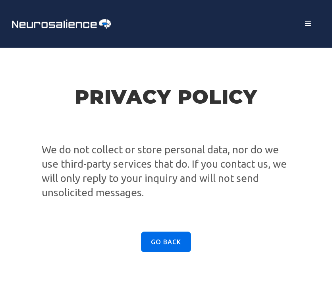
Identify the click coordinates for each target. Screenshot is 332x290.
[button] (308, 24)
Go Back (166, 242)
